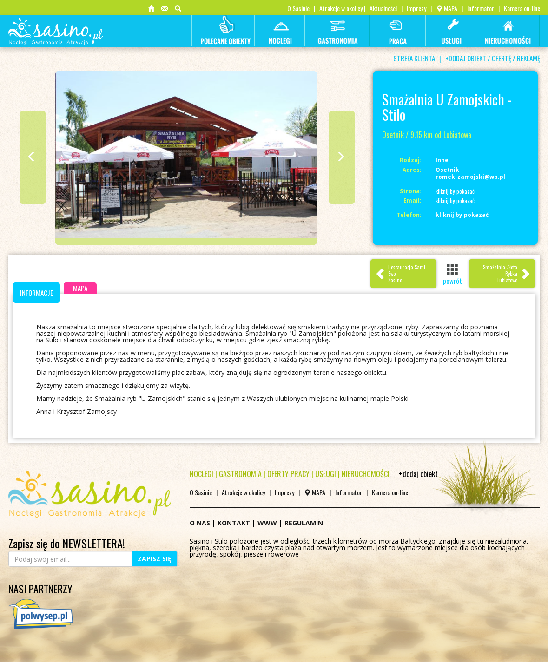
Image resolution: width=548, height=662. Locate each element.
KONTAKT (234, 522)
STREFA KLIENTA (414, 58)
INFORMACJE (36, 293)
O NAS (200, 522)
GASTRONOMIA (240, 473)
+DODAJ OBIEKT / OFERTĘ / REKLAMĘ (492, 58)
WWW (267, 522)
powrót (452, 274)
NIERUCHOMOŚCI (366, 473)
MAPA (446, 8)
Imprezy (416, 8)
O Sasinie (298, 8)
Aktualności (383, 8)
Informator (480, 8)
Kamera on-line (522, 8)
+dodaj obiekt (418, 473)
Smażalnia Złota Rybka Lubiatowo (506, 273)
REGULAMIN (303, 522)
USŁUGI (325, 473)
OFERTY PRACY (288, 473)
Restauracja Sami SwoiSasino (400, 273)
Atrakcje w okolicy (341, 8)
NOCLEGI (201, 473)
